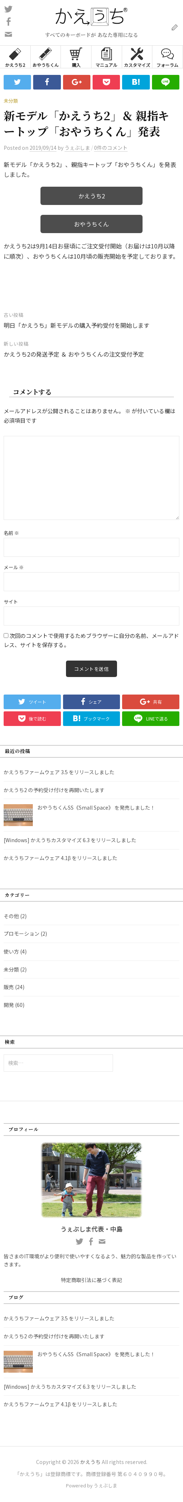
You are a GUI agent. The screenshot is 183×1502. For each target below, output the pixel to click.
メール (14, 567)
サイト (11, 601)
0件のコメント (111, 147)
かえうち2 (15, 57)
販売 (9, 986)
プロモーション (21, 933)
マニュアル (106, 57)
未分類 (11, 100)
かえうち (90, 1461)
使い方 (11, 951)
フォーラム (167, 57)
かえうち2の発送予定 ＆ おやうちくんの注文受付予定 (74, 354)
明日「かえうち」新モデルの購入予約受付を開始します (76, 325)
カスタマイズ (137, 57)
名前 (11, 532)
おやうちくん (45, 57)
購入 (76, 57)
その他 (11, 916)
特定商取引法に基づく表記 (91, 1280)
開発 (9, 1004)
